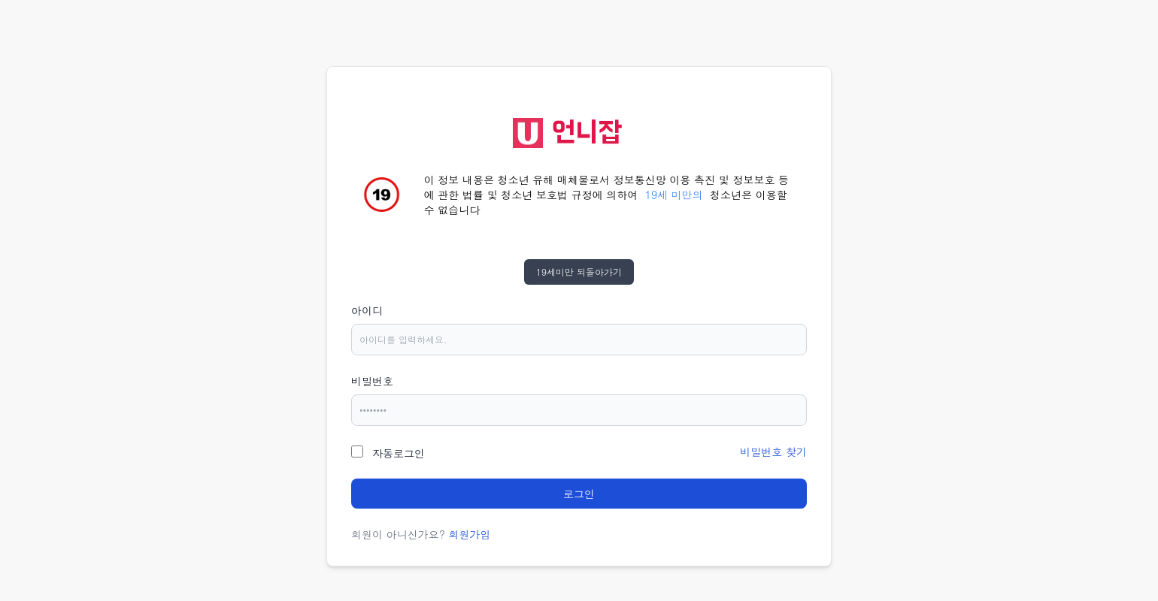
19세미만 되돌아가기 (579, 271)
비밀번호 (372, 380)
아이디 (367, 310)
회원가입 (470, 534)
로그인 (579, 493)
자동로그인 (398, 453)
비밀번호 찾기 (773, 451)
